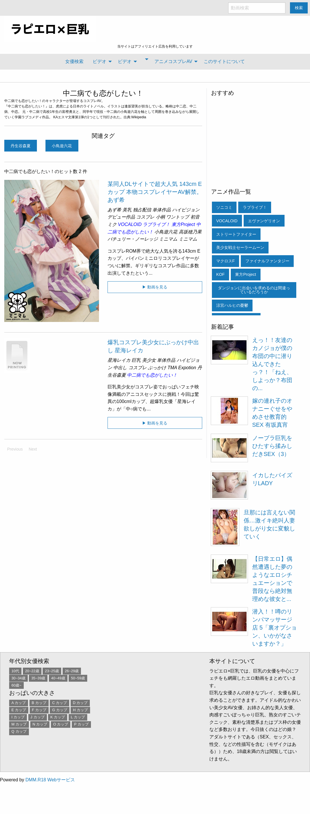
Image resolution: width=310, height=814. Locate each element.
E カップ (18, 710)
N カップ (40, 724)
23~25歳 (52, 671)
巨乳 (136, 360)
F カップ (39, 710)
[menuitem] (74, 61)
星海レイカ (119, 360)
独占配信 (142, 209)
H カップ (80, 710)
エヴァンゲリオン (264, 221)
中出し (120, 367)
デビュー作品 (121, 217)
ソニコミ (224, 207)
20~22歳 (32, 671)
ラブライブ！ (156, 224)
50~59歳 (78, 678)
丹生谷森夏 (21, 145)
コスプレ (145, 217)
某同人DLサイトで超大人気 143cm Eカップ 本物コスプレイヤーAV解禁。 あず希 (155, 192)
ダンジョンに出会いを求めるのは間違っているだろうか (254, 290)
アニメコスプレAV (173, 61)
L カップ (78, 717)
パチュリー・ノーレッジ (133, 239)
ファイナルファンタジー (267, 261)
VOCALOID (130, 224)
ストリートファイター (236, 234)
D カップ (80, 703)
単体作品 (161, 209)
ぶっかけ (157, 367)
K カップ (57, 717)
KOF (220, 274)
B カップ (39, 703)
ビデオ (99, 61)
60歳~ (16, 685)
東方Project (183, 224)
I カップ (18, 717)
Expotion (187, 367)
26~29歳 (72, 671)
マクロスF (225, 261)
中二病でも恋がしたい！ (103, 93)
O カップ (60, 724)
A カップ (18, 703)
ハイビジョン (186, 209)
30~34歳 (18, 678)
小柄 (160, 217)
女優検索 (74, 61)
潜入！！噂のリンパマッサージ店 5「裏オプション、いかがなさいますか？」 (274, 627)
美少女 (149, 360)
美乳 (127, 209)
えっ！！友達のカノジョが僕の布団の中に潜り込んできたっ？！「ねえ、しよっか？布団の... (272, 364)
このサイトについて (224, 61)
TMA (172, 367)
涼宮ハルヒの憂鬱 (232, 305)
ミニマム (168, 239)
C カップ (59, 703)
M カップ (19, 724)
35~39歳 (38, 678)
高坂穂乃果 (190, 231)
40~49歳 (58, 678)
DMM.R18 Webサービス (50, 779)
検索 (299, 7)
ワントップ (177, 217)
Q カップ (19, 731)
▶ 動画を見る (154, 287)
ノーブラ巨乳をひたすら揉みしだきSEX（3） (272, 446)
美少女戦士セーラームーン (240, 247)
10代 (15, 671)
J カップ (38, 717)
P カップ (81, 724)
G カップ (59, 710)
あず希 (114, 209)
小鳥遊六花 (62, 145)
